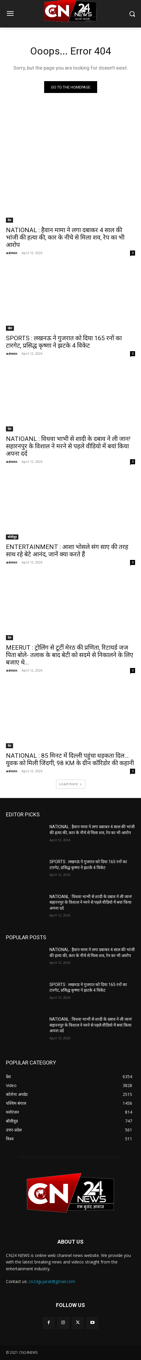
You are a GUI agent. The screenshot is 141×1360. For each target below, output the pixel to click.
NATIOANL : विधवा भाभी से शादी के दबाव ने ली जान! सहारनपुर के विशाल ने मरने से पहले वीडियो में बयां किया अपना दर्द (68, 446)
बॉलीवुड (12, 537)
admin (11, 253)
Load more (70, 783)
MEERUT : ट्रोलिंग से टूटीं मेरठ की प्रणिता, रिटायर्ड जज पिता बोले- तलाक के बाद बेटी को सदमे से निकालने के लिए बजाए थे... (69, 655)
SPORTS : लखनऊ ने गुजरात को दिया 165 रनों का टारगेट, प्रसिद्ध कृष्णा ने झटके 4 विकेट (64, 342)
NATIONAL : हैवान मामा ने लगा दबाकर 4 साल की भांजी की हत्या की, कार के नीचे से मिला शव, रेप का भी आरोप (65, 237)
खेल (10, 328)
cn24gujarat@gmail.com (52, 1281)
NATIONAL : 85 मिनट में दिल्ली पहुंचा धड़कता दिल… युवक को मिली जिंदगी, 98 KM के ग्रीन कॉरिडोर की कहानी (70, 759)
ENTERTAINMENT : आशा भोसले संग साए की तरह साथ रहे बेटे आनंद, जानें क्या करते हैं (67, 550)
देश (9, 220)
